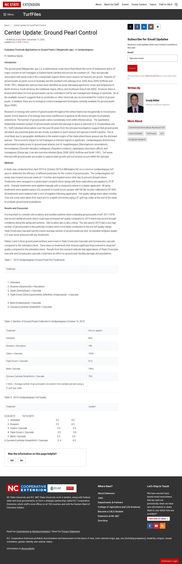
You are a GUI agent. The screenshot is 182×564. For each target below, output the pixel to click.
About (98, 4)
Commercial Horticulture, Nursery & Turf (147, 127)
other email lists (152, 76)
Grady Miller (21, 39)
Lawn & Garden (135, 133)
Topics (153, 4)
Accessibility (28, 548)
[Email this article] (151, 27)
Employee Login (169, 561)
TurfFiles (32, 14)
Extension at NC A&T (108, 516)
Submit (132, 68)
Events (125, 4)
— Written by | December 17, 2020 (24, 39)
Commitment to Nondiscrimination (33, 531)
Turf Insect (151, 133)
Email (131, 52)
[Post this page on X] (130, 27)
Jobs (100, 498)
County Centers (139, 4)
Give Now (103, 520)
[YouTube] (156, 526)
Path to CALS (165, 4)
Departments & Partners (110, 502)
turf (162, 133)
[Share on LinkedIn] (144, 27)
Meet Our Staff (111, 4)
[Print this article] (158, 27)
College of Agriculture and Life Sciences (119, 507)
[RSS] (162, 526)
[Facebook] (150, 526)
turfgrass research (137, 139)
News (7, 25)
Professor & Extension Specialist (158, 105)
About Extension (106, 493)
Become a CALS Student (110, 511)
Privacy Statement (71, 531)
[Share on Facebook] (137, 27)
